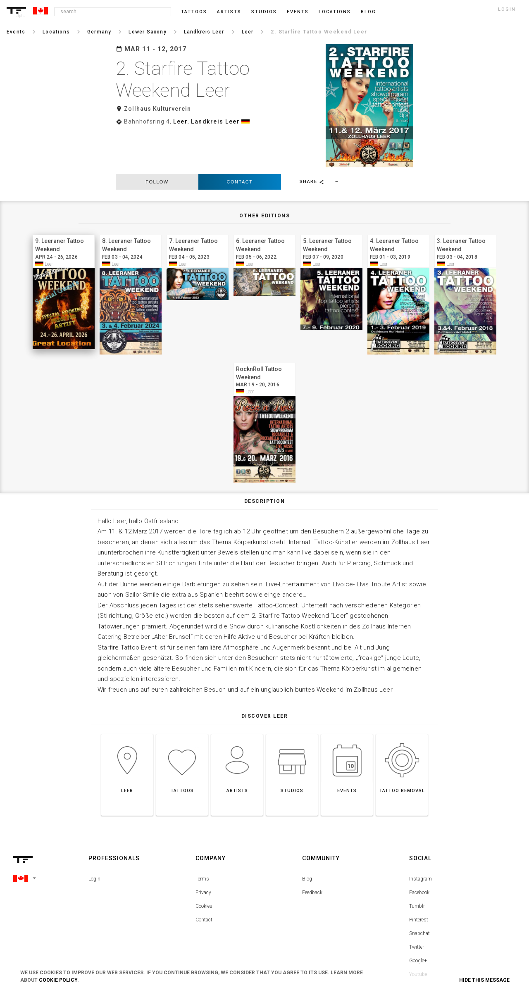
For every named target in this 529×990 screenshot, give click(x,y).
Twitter (416, 903)
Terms (202, 835)
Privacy (203, 849)
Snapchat (419, 889)
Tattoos (194, 11)
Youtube (418, 930)
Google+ (418, 917)
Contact (240, 138)
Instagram (420, 835)
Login (94, 835)
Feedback (312, 849)
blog (368, 11)
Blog (307, 835)
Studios (264, 11)
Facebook (419, 849)
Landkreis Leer (215, 121)
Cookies (203, 862)
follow (156, 138)
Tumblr (417, 862)
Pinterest (418, 876)
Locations (335, 11)
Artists (229, 11)
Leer (180, 121)
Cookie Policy (58, 980)
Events (298, 11)
